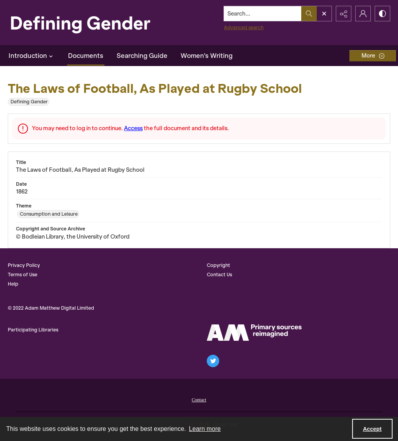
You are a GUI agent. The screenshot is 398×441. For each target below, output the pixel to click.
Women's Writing (206, 55)
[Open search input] (324, 13)
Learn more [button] (205, 428)
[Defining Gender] (92, 22)
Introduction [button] (32, 55)
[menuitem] (199, 399)
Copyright (218, 265)
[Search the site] (262, 13)
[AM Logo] (254, 332)
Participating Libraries (33, 330)
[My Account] (363, 13)
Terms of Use (22, 274)
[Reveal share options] (343, 13)
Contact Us (219, 274)
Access (133, 128)
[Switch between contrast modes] (382, 13)
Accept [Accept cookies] (372, 429)
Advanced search (244, 27)
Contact (199, 400)
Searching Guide (142, 55)
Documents (85, 55)
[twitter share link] (213, 361)
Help (13, 284)
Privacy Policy (24, 265)
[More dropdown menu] (372, 55)
